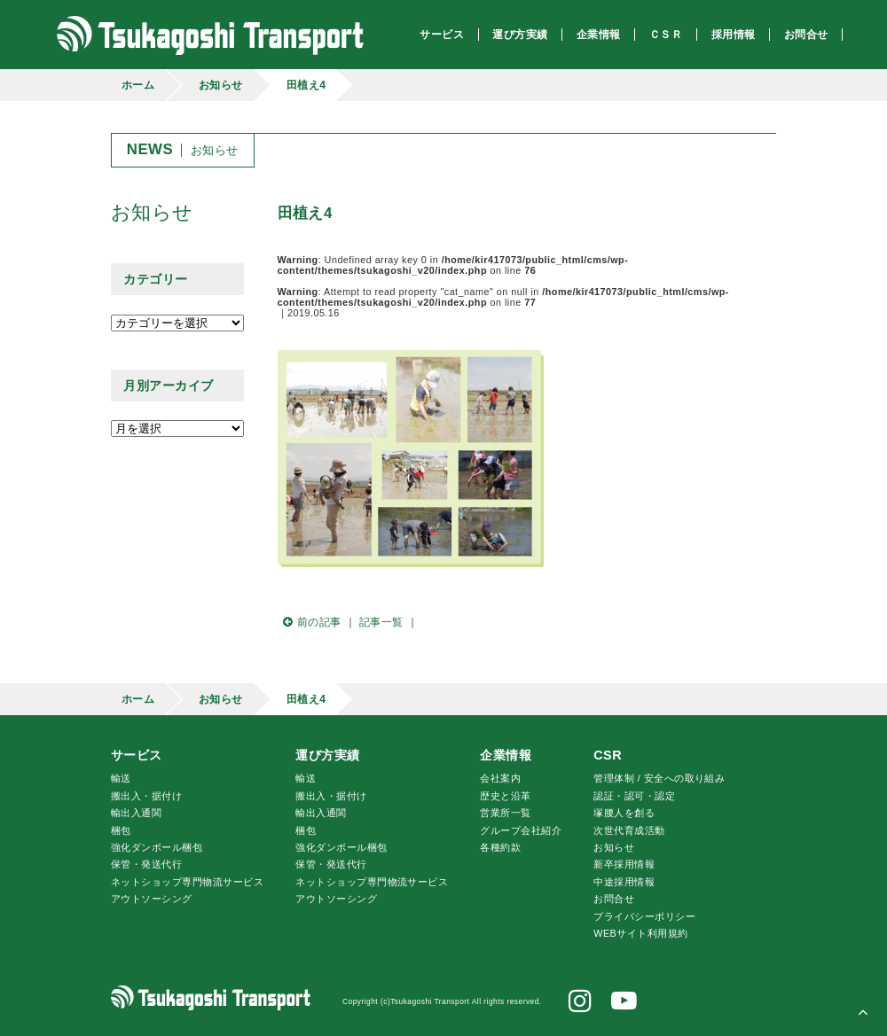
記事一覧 (381, 622)
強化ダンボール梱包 (156, 847)
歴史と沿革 (505, 796)
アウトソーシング (151, 898)
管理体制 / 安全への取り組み (659, 778)
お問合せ (613, 898)
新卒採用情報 (624, 864)
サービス (136, 755)
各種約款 (500, 847)
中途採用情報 (624, 881)
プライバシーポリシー (644, 916)
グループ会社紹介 (520, 830)
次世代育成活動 (628, 830)
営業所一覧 (505, 812)
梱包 (121, 830)
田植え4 (306, 85)
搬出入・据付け (146, 796)
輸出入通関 (136, 812)
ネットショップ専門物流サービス (187, 881)
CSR (607, 755)
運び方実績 (327, 755)
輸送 (121, 778)
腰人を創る (624, 812)
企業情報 (505, 755)
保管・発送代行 (146, 864)
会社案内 (500, 778)
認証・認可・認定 (634, 796)
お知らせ (221, 85)
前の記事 (309, 622)
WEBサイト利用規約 (640, 933)
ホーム (138, 85)
